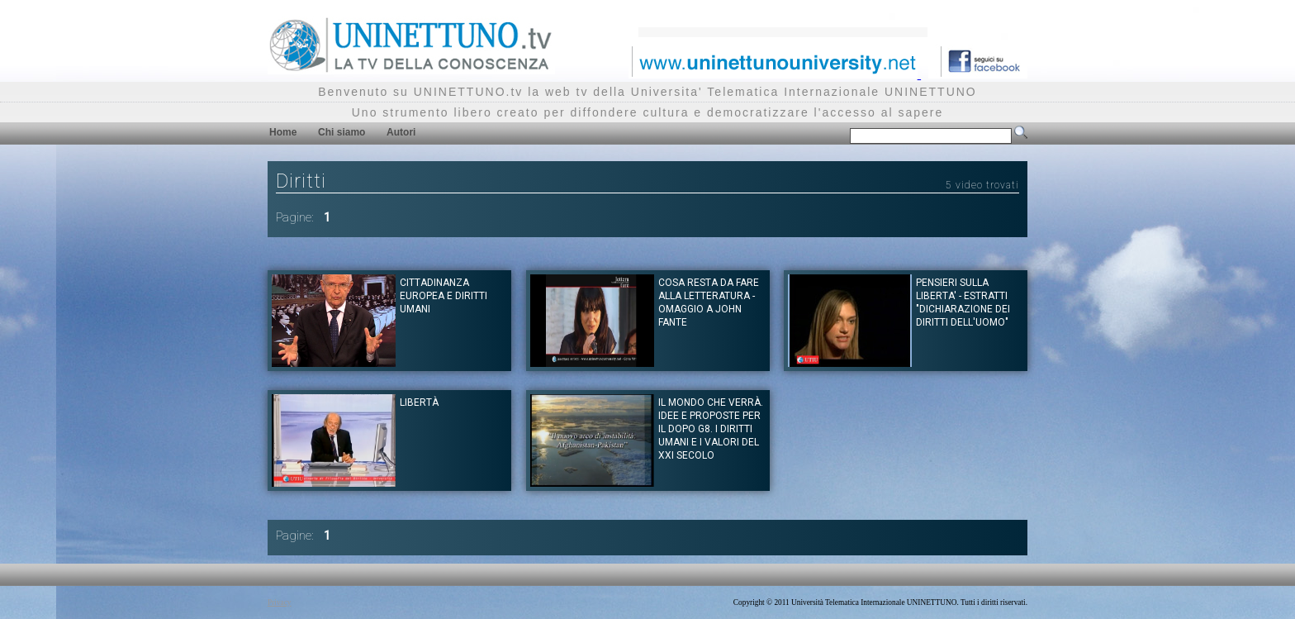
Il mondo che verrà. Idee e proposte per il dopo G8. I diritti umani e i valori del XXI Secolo (710, 429)
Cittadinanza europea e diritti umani (443, 296)
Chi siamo (341, 132)
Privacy (280, 602)
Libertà (419, 402)
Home (282, 132)
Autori (401, 132)
